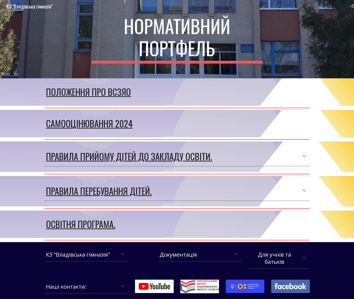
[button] (304, 156)
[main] (177, 39)
